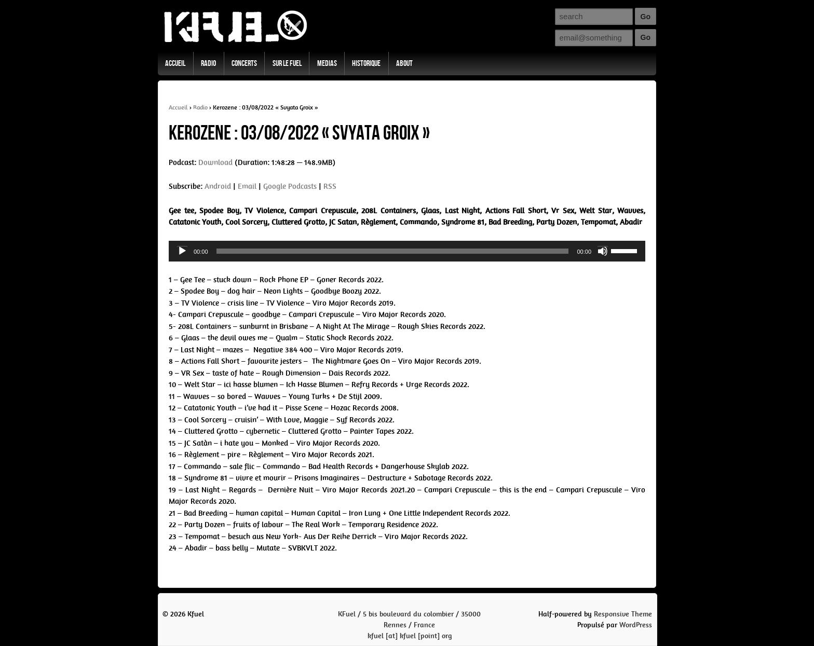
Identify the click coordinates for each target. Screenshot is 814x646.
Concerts (244, 63)
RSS (329, 186)
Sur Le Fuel (287, 63)
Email (247, 186)
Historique (366, 63)
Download (215, 162)
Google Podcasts (290, 186)
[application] (407, 251)
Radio (208, 63)
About (404, 63)
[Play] (182, 251)
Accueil (175, 63)
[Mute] (603, 251)
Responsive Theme (623, 614)
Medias (327, 63)
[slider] (392, 251)
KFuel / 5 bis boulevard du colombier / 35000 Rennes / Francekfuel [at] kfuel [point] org (409, 625)
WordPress (635, 625)
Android (218, 186)
